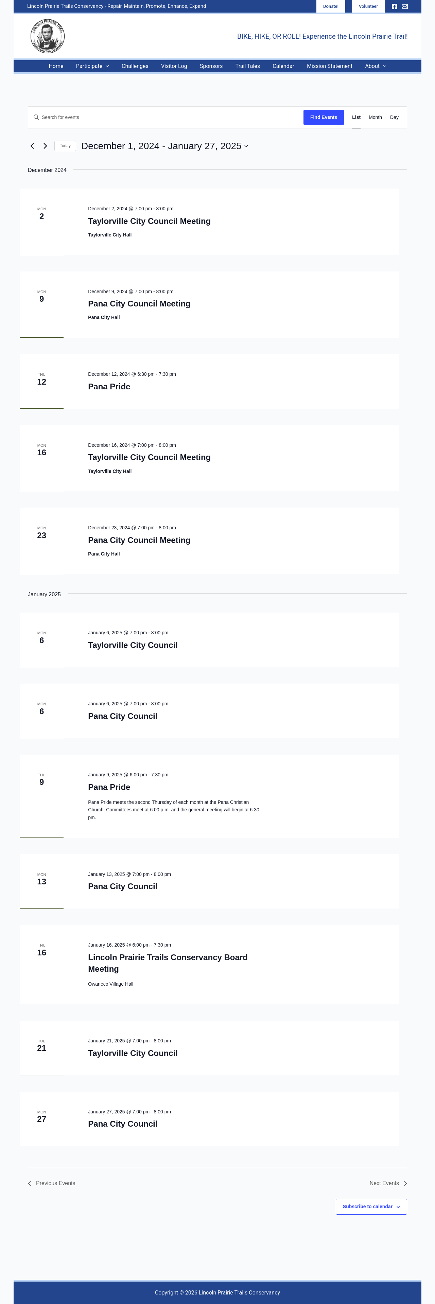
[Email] (405, 6)
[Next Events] (45, 146)
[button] (330, 6)
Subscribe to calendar (368, 1206)
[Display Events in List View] (356, 117)
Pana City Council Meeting (139, 303)
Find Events (323, 117)
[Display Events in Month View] (375, 117)
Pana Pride (109, 386)
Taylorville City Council (133, 645)
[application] (111, 66)
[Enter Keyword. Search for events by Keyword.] (165, 117)
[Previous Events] (32, 146)
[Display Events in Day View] (394, 117)
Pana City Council (122, 716)
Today (65, 145)
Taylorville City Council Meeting (149, 221)
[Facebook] (395, 6)
